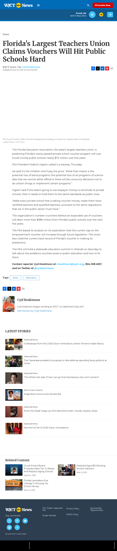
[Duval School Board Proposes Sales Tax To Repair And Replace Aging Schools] (13, 470)
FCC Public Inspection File (52, 509)
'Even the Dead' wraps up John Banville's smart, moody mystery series (60, 411)
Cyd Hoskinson (31, 67)
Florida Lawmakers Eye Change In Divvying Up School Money (36, 483)
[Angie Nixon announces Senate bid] (13, 395)
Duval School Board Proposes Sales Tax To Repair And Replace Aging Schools (39, 468)
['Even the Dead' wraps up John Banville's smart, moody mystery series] (13, 411)
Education (31, 278)
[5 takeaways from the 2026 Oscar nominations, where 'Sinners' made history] (13, 344)
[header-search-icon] (88, 5)
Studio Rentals (49, 516)
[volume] (101, 15)
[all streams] (110, 14)
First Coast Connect (33, 390)
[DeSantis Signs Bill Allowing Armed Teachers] (66, 470)
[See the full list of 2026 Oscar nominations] (13, 428)
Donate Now (103, 5)
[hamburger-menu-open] (38, 5)
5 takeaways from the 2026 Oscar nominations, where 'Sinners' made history (64, 343)
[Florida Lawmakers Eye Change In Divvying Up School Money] (13, 484)
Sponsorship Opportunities (96, 509)
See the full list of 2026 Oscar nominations (46, 427)
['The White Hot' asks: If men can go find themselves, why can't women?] (13, 378)
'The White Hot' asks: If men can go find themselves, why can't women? (61, 377)
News (6, 34)
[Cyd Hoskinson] (9, 304)
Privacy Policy (72, 509)
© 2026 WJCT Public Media (15, 534)
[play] (92, 14)
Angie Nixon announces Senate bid (42, 394)
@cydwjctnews (43, 268)
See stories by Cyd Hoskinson (34, 310)
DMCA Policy (72, 515)
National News (31, 340)
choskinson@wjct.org (70, 264)
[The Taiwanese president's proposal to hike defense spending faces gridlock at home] (13, 361)
